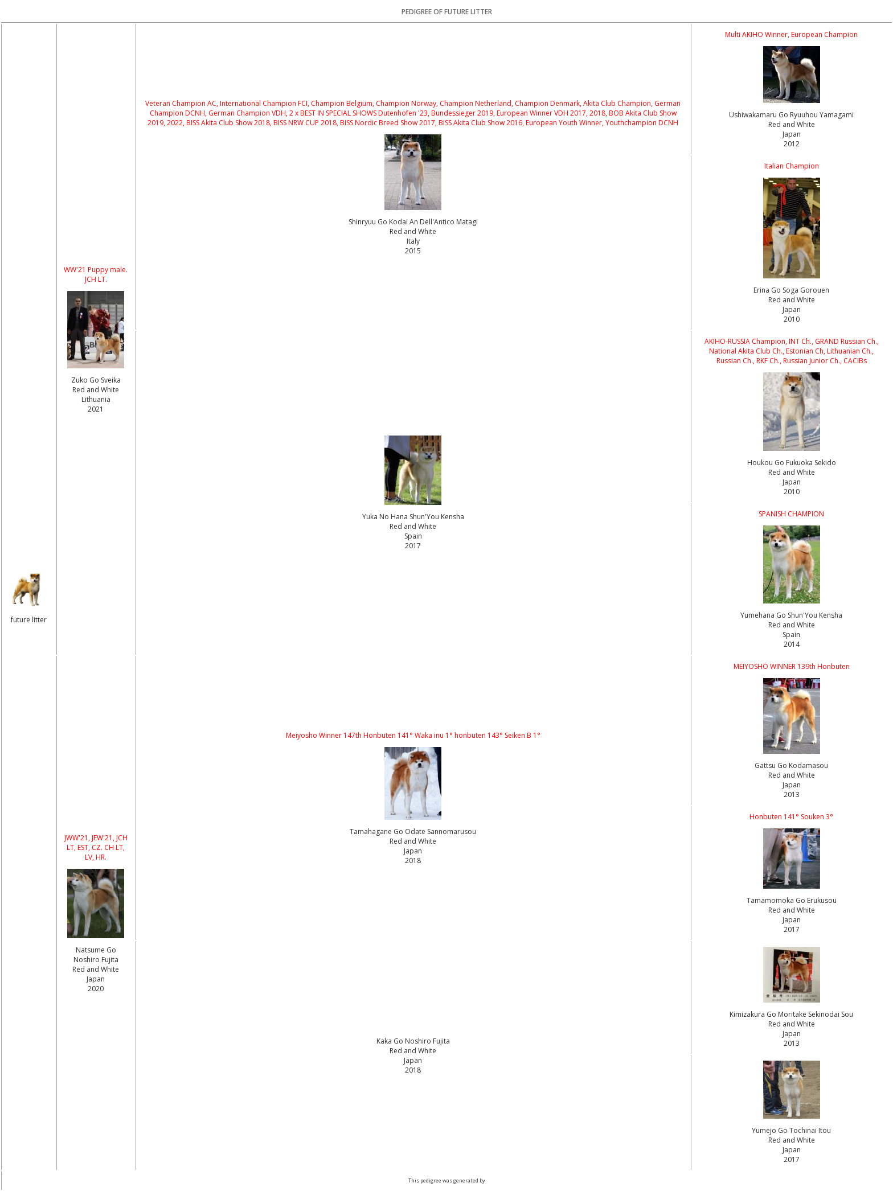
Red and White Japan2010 (791, 309)
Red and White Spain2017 (413, 536)
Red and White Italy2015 (413, 241)
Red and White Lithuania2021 (95, 399)
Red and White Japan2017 (791, 919)
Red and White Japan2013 (791, 784)
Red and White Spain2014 (791, 634)
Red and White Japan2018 (413, 850)
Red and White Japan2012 (791, 134)
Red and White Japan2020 (95, 978)
